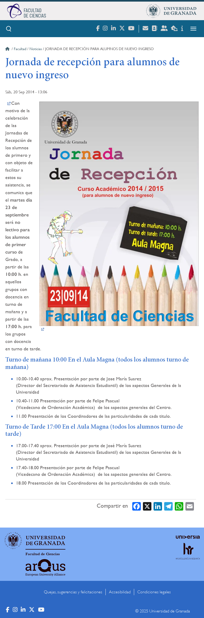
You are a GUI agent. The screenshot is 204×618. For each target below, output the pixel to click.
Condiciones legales (154, 592)
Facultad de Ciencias (43, 554)
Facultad (20, 49)
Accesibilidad (120, 592)
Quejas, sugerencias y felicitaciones (73, 592)
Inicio (8, 49)
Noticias (35, 49)
